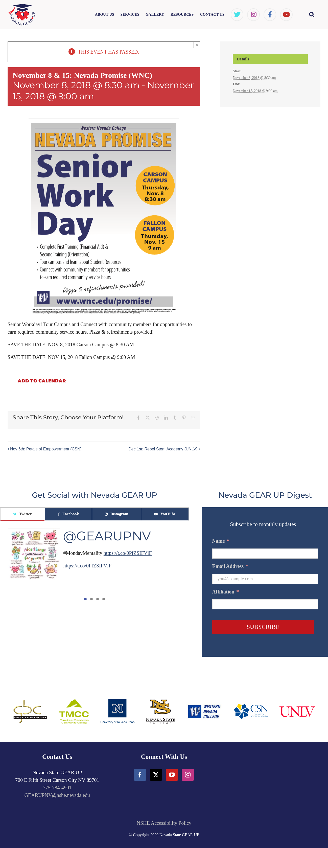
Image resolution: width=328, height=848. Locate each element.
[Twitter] (156, 775)
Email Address (230, 566)
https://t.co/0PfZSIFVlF (128, 553)
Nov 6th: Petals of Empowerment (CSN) (46, 449)
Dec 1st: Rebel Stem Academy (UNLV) (163, 449)
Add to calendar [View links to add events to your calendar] (42, 381)
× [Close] (197, 44)
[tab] (22, 514)
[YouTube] (172, 775)
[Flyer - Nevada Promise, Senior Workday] (104, 122)
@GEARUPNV (107, 536)
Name (220, 541)
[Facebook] (140, 775)
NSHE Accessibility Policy (164, 823)
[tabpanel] (94, 565)
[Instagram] (188, 775)
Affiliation (225, 591)
